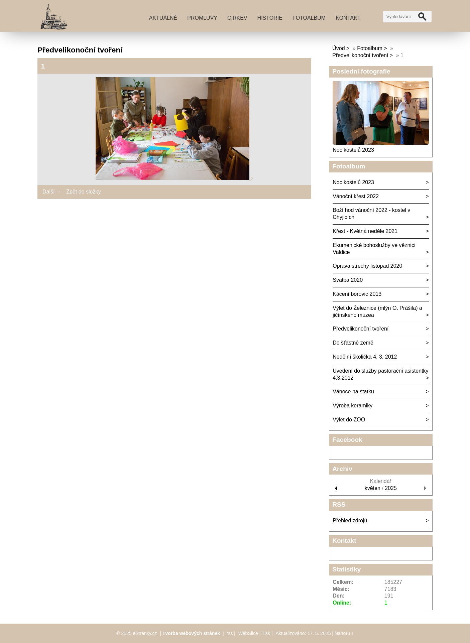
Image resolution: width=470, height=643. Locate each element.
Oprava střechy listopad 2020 (367, 266)
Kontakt (348, 18)
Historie (269, 18)
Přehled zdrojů (350, 520)
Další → (52, 192)
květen (372, 488)
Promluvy (202, 18)
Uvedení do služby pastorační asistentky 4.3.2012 (380, 374)
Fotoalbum (309, 18)
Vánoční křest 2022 (356, 196)
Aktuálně (163, 18)
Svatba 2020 (348, 280)
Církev (237, 18)
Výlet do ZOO (349, 419)
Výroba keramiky (352, 405)
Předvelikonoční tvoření (360, 55)
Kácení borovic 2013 (357, 294)
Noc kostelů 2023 (353, 150)
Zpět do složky (83, 192)
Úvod (338, 48)
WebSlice (248, 633)
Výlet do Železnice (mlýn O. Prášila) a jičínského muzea (377, 311)
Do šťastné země (353, 343)
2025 (391, 488)
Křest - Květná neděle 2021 (365, 231)
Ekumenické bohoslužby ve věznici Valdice (374, 248)
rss (230, 633)
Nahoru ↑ (344, 633)
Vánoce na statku (353, 391)
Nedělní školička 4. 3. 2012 (365, 357)
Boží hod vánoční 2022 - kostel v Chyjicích (371, 213)
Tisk (266, 633)
